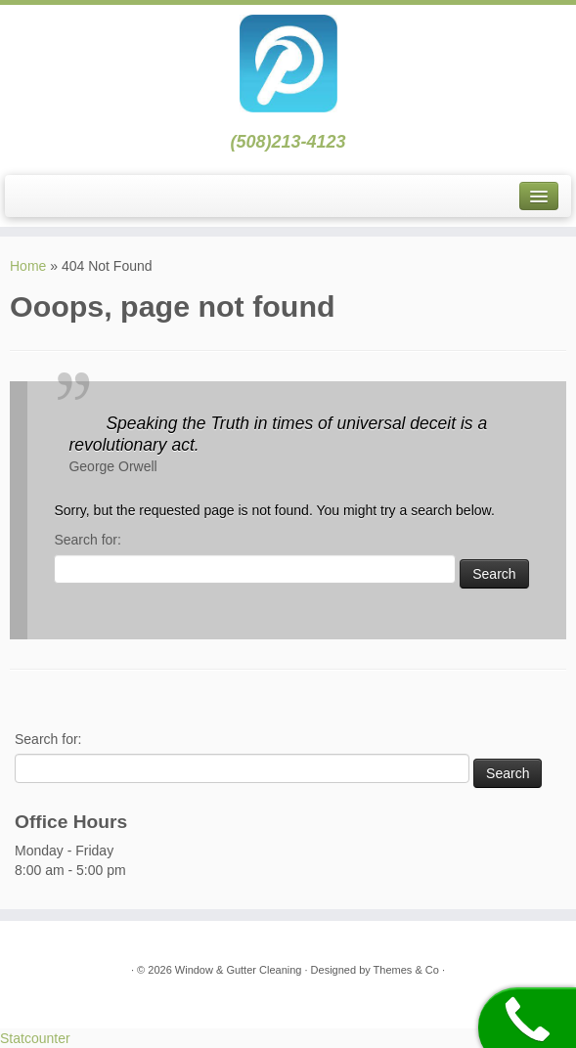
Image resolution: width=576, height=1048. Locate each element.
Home (28, 266)
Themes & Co (406, 970)
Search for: (87, 539)
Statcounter (35, 1038)
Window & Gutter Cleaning (240, 970)
